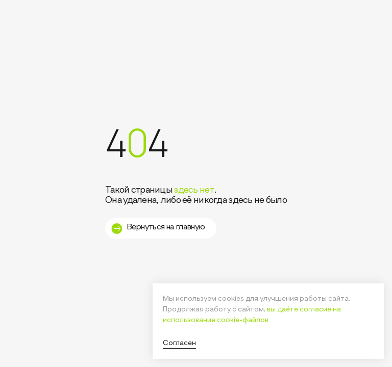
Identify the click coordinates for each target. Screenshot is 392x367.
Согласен (179, 343)
